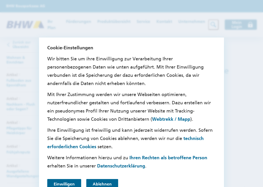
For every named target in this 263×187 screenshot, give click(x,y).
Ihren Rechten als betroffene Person (168, 158)
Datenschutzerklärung (121, 166)
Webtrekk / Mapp (171, 119)
